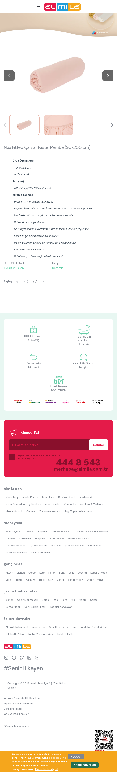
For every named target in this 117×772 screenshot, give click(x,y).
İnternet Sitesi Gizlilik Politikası (22, 698)
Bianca (21, 572)
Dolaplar (11, 538)
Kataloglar (70, 504)
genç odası (13, 564)
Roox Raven (46, 579)
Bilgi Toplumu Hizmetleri (79, 511)
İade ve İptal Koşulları (16, 714)
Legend (82, 572)
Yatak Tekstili (65, 634)
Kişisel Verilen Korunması (18, 703)
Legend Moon (98, 572)
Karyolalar (25, 538)
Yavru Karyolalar (40, 552)
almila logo (18, 646)
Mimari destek (14, 511)
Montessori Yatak (78, 538)
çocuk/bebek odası (21, 591)
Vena (100, 579)
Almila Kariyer (30, 497)
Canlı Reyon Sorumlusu (58, 388)
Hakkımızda (86, 497)
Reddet (76, 757)
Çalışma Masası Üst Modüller (92, 531)
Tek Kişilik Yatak (15, 634)
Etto (42, 572)
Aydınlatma (39, 627)
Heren (51, 572)
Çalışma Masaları (61, 531)
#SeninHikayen (23, 668)
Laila (71, 572)
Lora (8, 579)
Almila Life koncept (17, 627)
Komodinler (57, 538)
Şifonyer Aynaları (74, 545)
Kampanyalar (52, 504)
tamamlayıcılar (17, 618)
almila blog (12, 497)
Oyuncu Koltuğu (15, 545)
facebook (13, 657)
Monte (18, 579)
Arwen (9, 572)
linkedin (29, 657)
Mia (73, 599)
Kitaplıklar (40, 538)
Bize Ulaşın (48, 497)
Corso (32, 572)
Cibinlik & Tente (58, 627)
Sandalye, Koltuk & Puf (93, 627)
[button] (107, 75)
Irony (62, 572)
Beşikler (42, 531)
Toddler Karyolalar (16, 552)
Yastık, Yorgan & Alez (40, 634)
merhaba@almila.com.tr (77, 469)
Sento (60, 579)
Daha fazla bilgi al (46, 769)
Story (90, 579)
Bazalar (30, 531)
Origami (31, 579)
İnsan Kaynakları (15, 504)
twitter (21, 657)
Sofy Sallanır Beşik (35, 606)
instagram (6, 657)
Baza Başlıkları (14, 531)
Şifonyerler (94, 545)
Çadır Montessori (27, 599)
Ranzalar (56, 545)
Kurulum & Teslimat (91, 504)
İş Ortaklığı (34, 504)
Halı (74, 627)
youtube (37, 657)
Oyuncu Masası (38, 545)
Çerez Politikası (13, 708)
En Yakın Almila (67, 497)
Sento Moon (75, 579)
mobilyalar (13, 522)
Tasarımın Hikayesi (50, 511)
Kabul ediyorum (85, 764)
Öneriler (31, 511)
